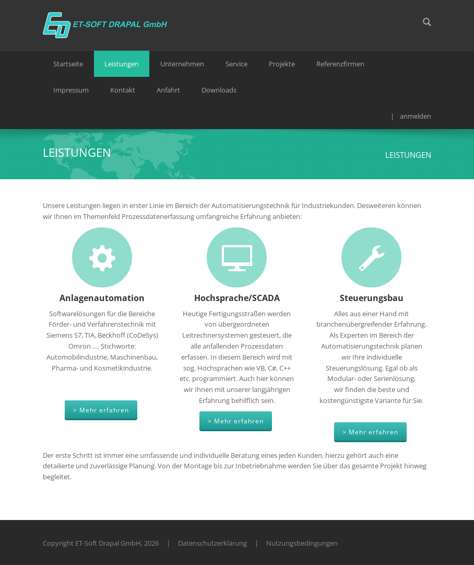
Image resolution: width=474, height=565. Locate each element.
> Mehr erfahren (101, 410)
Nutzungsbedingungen (302, 543)
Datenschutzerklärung (212, 543)
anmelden (415, 116)
